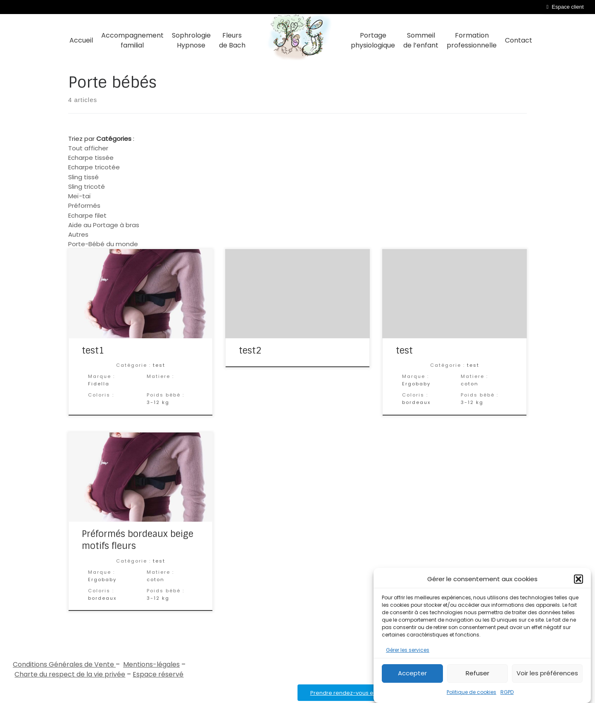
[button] (578, 579)
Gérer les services (407, 649)
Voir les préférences (547, 673)
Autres (78, 234)
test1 (93, 350)
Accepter (412, 673)
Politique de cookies (471, 692)
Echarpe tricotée (94, 167)
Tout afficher (88, 148)
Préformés (84, 205)
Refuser (477, 673)
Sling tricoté (86, 186)
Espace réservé (158, 674)
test (404, 350)
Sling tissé (83, 177)
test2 (250, 350)
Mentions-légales (151, 664)
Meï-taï (79, 196)
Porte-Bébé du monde (103, 244)
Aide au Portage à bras (103, 225)
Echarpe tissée (91, 157)
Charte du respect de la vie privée (69, 674)
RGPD (507, 692)
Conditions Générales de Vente (64, 664)
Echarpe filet (87, 215)
